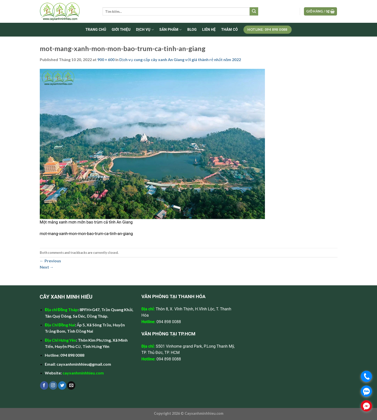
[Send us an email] (71, 385)
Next (47, 267)
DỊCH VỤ (145, 29)
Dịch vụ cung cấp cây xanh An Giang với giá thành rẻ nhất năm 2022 (180, 59)
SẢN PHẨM (170, 29)
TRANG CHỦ (95, 30)
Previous (50, 260)
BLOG (192, 30)
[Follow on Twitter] (62, 385)
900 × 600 (106, 59)
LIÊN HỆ (209, 30)
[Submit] (254, 11)
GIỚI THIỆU (121, 30)
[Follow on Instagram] (53, 385)
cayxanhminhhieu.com (83, 372)
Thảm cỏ (229, 30)
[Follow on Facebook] (44, 385)
